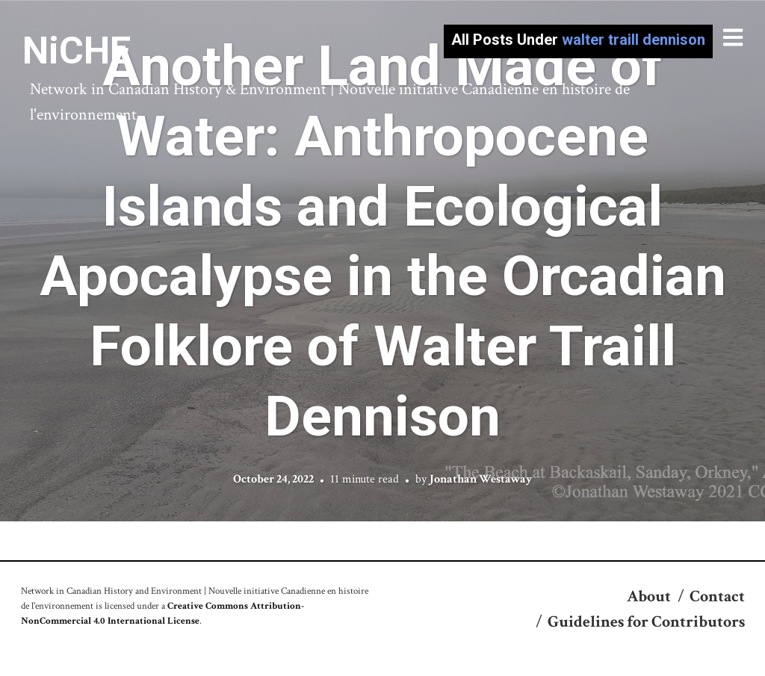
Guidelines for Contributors (646, 622)
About (649, 596)
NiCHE (76, 50)
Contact (717, 596)
